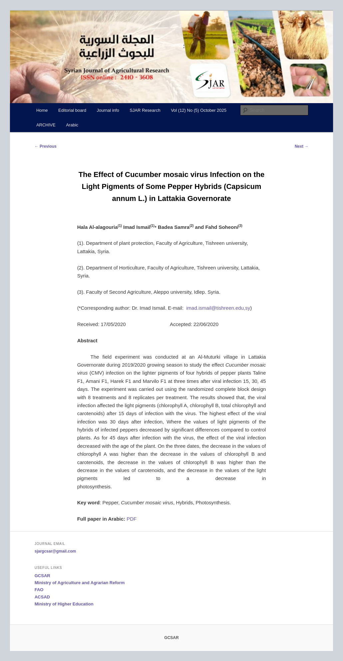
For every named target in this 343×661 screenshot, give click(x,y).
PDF (131, 519)
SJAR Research (145, 110)
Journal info (108, 110)
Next (301, 146)
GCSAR (42, 575)
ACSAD (42, 596)
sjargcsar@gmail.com (55, 551)
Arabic (72, 124)
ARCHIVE (46, 124)
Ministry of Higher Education (64, 603)
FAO (39, 589)
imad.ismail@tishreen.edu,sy (218, 308)
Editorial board (72, 110)
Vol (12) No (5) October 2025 (198, 110)
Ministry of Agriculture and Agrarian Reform (80, 582)
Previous (46, 146)
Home (42, 110)
